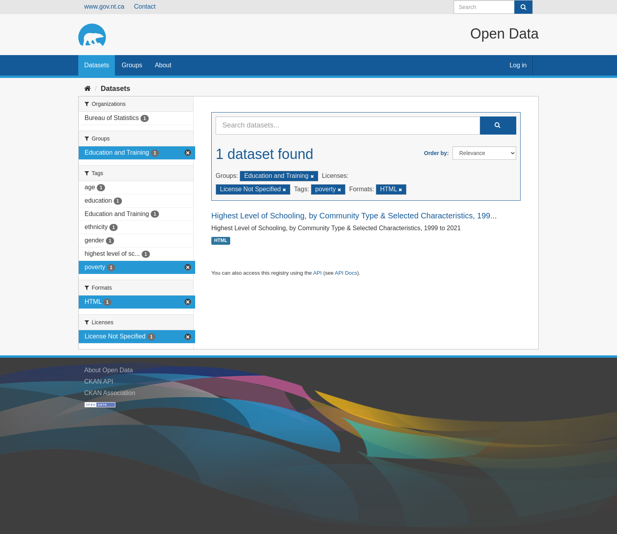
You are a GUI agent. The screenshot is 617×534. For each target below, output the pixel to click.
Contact (144, 6)
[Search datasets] (493, 7)
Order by (435, 153)
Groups (132, 65)
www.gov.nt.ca (104, 6)
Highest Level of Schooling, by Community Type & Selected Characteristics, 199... (354, 215)
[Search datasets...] (348, 125)
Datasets (96, 65)
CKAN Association (109, 393)
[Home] (87, 88)
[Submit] (523, 7)
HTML (220, 241)
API (317, 273)
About (163, 65)
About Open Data (108, 370)
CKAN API (98, 381)
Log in (518, 65)
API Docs (346, 273)
